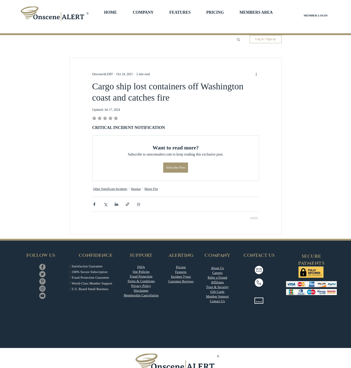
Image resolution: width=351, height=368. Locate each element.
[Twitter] (42, 274)
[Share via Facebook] (94, 204)
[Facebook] (42, 267)
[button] (143, 12)
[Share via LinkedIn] (116, 204)
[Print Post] (138, 204)
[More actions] (256, 74)
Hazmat (136, 189)
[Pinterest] (42, 281)
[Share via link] (127, 204)
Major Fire (151, 189)
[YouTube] (42, 296)
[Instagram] (42, 288)
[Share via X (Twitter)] (105, 204)
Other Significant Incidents (110, 189)
